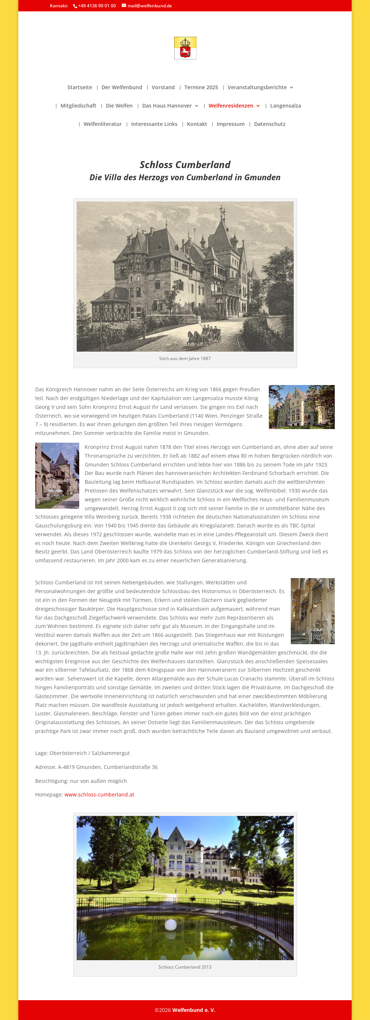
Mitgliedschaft (78, 106)
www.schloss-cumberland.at (99, 794)
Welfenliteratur (103, 124)
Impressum (231, 124)
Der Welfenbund (122, 88)
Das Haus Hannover (167, 106)
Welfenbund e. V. (193, 1009)
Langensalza (285, 106)
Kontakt (197, 124)
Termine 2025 (201, 88)
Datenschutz (270, 124)
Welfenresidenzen (231, 106)
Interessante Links (154, 124)
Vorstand (163, 88)
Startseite (79, 88)
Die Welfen (119, 106)
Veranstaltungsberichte (257, 88)
